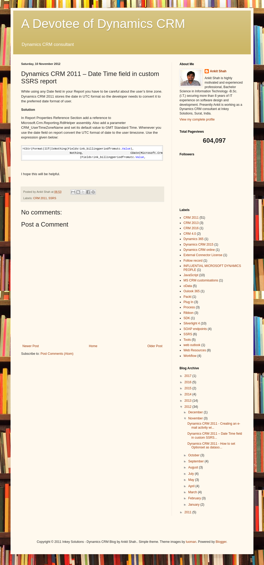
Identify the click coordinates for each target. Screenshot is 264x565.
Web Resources (194, 350)
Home (93, 346)
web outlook (191, 345)
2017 (188, 376)
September (196, 461)
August (193, 467)
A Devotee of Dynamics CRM (103, 24)
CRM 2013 (191, 223)
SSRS (52, 198)
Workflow (189, 356)
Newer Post (30, 346)
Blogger (221, 542)
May (191, 480)
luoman (191, 542)
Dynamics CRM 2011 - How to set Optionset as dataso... (211, 445)
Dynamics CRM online (199, 250)
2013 (188, 401)
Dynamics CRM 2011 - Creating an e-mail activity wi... (213, 425)
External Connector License (202, 255)
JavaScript (190, 275)
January (194, 504)
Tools (187, 340)
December (196, 412)
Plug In (188, 302)
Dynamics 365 (193, 239)
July (191, 474)
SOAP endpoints (195, 329)
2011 (188, 512)
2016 (188, 382)
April (191, 486)
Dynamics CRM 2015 (198, 244)
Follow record (192, 260)
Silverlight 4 (191, 323)
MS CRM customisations (200, 280)
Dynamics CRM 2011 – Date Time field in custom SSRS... (214, 435)
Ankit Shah (218, 71)
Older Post (154, 346)
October (194, 455)
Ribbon (188, 313)
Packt (187, 297)
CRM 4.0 (189, 234)
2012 (188, 407)
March (193, 492)
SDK (186, 318)
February (195, 498)
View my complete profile (197, 119)
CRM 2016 (191, 228)
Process (189, 307)
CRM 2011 (40, 198)
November (196, 418)
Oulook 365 (191, 291)
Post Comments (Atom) (56, 354)
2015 (188, 388)
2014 (188, 394)
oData (187, 286)
